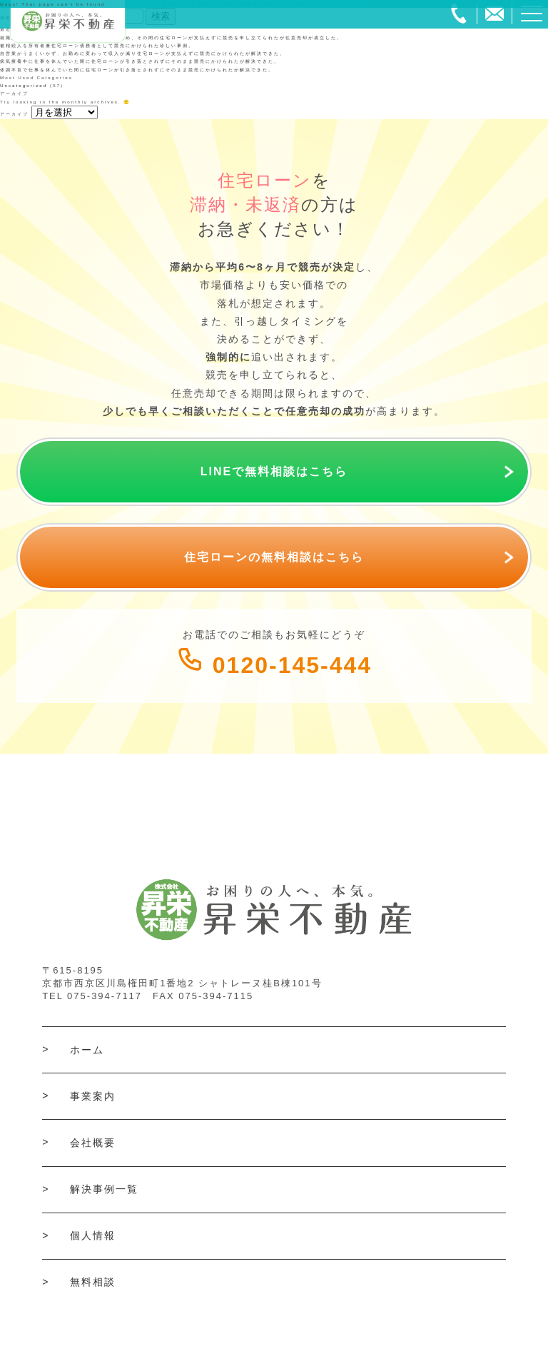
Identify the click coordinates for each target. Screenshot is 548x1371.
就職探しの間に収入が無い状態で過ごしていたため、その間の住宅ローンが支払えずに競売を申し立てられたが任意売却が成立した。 (171, 37)
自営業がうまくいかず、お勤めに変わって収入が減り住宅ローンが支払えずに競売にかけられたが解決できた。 (142, 53)
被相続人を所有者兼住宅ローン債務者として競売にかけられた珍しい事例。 (97, 45)
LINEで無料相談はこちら (274, 471)
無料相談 (93, 1281)
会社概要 (93, 1142)
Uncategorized (23, 85)
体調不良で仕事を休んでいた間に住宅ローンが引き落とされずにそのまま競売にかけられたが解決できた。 (137, 69)
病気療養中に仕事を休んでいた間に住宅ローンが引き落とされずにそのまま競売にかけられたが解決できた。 (140, 61)
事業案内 (93, 1096)
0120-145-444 (274, 665)
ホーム (87, 1050)
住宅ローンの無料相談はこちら (274, 557)
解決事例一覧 (104, 1189)
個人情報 (93, 1235)
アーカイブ (14, 113)
